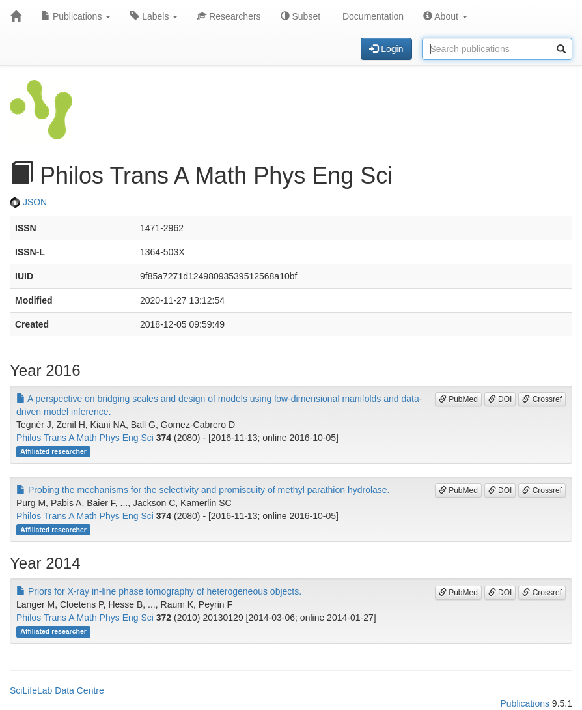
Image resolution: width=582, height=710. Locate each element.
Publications (76, 16)
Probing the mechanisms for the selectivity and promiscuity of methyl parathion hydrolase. (203, 490)
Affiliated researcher (53, 451)
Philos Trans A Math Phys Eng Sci (85, 438)
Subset (300, 16)
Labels (154, 16)
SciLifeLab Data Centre (57, 690)
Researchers (228, 16)
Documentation (372, 16)
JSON (28, 202)
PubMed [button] (458, 399)
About (445, 16)
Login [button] (386, 49)
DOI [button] (500, 399)
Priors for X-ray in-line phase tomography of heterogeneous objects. (158, 591)
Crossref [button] (542, 399)
